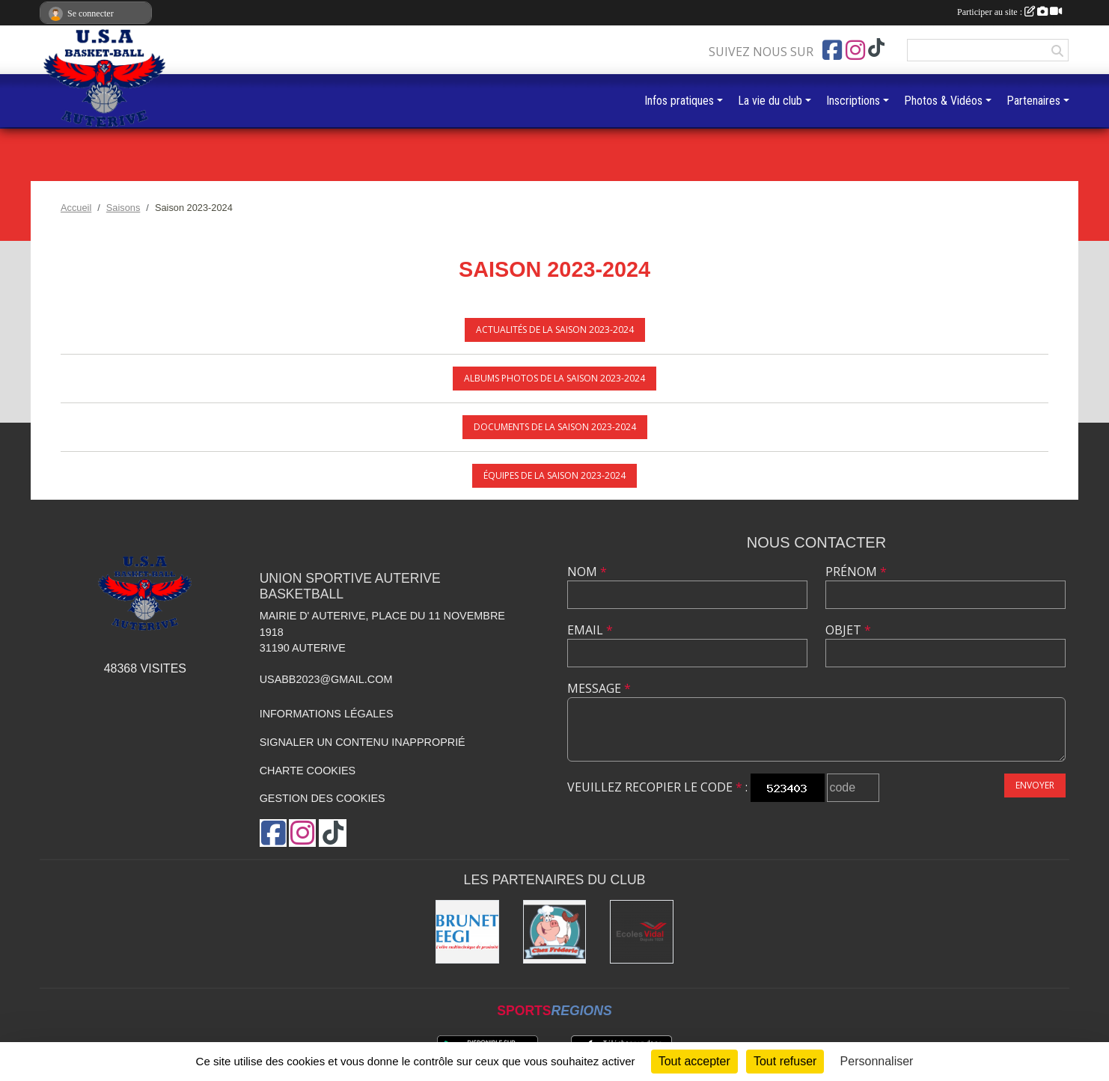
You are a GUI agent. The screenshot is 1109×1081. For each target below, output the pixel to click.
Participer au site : (1009, 12)
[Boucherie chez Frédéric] (555, 932)
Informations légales (327, 714)
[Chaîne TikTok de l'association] (876, 48)
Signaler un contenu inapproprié (362, 742)
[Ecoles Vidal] (641, 932)
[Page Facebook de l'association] (832, 50)
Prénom (856, 571)
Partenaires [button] (1033, 101)
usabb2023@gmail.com (326, 679)
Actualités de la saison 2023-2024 (555, 329)
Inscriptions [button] (853, 101)
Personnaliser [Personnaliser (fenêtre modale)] (877, 1061)
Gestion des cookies (322, 798)
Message (599, 688)
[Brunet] (467, 932)
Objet (848, 630)
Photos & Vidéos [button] (943, 101)
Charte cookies (307, 771)
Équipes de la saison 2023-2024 (554, 475)
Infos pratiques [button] (679, 101)
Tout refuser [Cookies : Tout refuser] (785, 1061)
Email (590, 630)
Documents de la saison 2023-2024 (555, 426)
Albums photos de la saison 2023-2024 (554, 378)
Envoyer (1034, 785)
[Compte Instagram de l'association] (855, 50)
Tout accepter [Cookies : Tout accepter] (694, 1061)
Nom (587, 571)
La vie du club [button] (770, 101)
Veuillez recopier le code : (657, 787)
